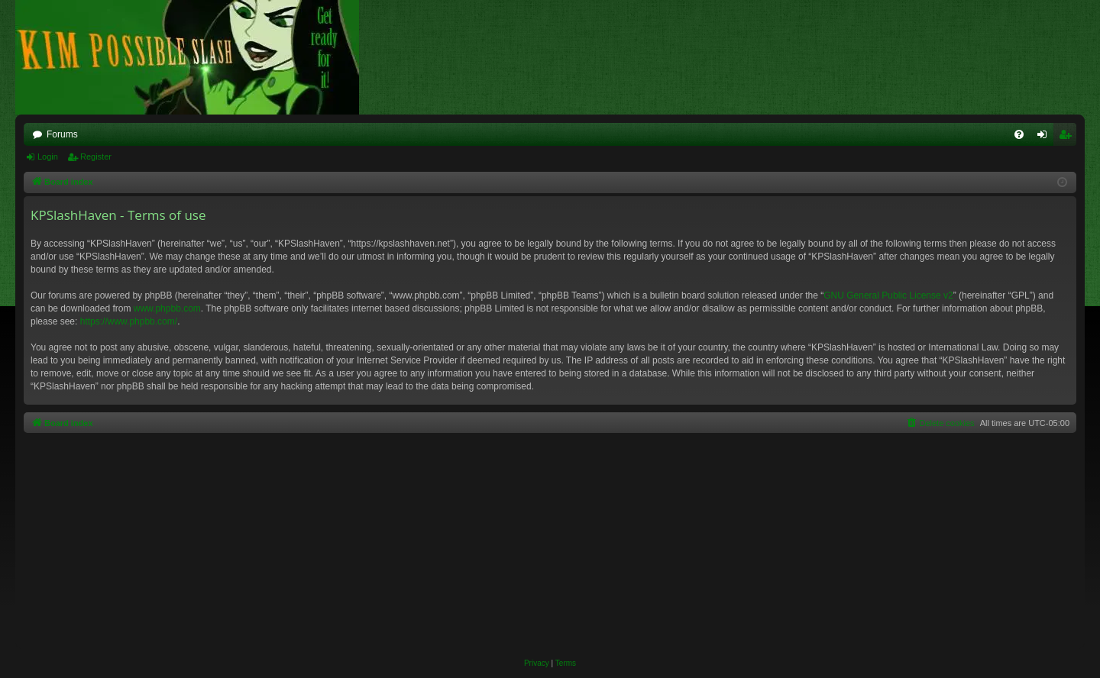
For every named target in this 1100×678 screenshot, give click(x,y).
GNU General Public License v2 (888, 295)
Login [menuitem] (1045, 137)
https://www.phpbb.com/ (128, 321)
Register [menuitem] (1068, 137)
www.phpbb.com (167, 308)
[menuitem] (1019, 134)
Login (47, 156)
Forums (62, 134)
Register (96, 156)
